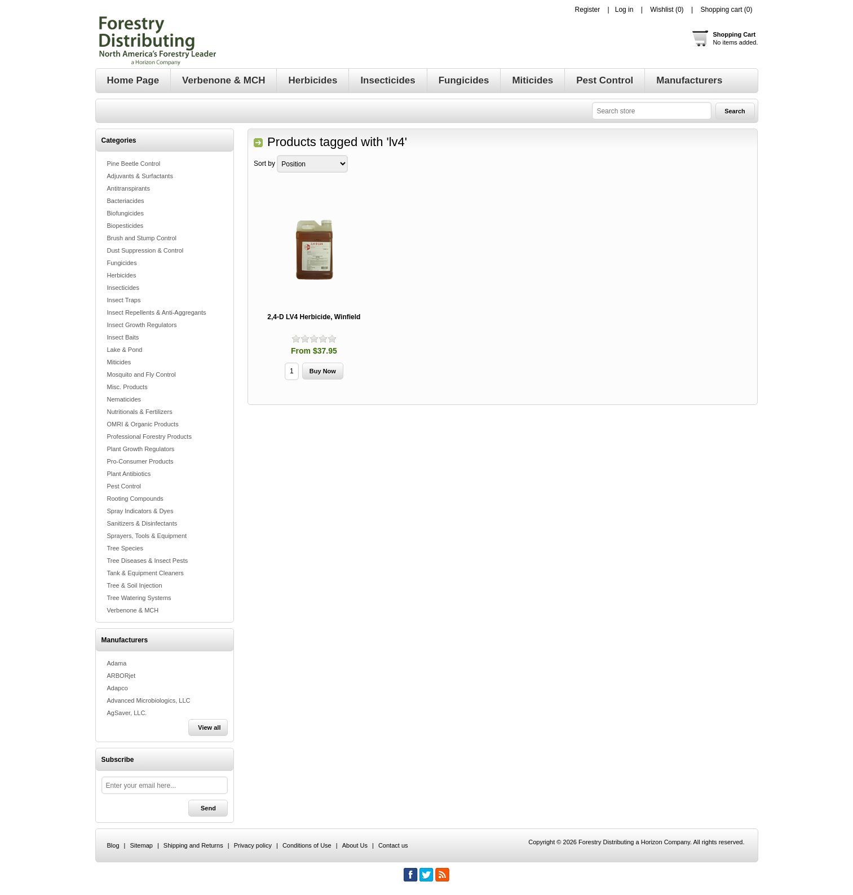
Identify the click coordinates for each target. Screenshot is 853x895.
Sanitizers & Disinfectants (142, 523)
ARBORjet (121, 675)
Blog (113, 845)
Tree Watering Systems (139, 597)
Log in (624, 10)
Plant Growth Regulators (141, 449)
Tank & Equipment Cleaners (145, 573)
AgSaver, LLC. (127, 712)
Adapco (117, 688)
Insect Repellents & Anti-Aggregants (156, 312)
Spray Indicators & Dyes (140, 511)
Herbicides (121, 275)
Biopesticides (125, 225)
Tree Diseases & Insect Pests (147, 560)
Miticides (119, 362)
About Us (355, 845)
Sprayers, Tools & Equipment (147, 535)
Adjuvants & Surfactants (140, 176)
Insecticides (123, 287)
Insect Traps (124, 300)
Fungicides (122, 262)
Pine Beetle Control (134, 163)
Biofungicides (125, 213)
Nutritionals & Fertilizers (140, 411)
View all (209, 727)
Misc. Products (127, 386)
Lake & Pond (125, 349)
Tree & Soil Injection (134, 585)
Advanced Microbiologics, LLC (149, 700)
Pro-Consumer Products (140, 461)
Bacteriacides (125, 200)
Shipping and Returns (193, 845)
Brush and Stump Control (142, 238)
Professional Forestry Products (149, 436)
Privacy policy (253, 845)
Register (587, 10)
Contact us (393, 845)
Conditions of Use (307, 845)
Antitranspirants (128, 188)
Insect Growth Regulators (142, 324)
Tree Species (125, 548)
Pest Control (124, 486)
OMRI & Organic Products (143, 424)
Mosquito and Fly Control (141, 374)
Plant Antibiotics (129, 473)
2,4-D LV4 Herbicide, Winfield (313, 317)
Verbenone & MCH (133, 610)
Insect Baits (123, 337)
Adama (117, 663)
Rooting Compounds (135, 498)
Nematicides (124, 399)
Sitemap (141, 845)
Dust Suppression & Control (145, 250)
